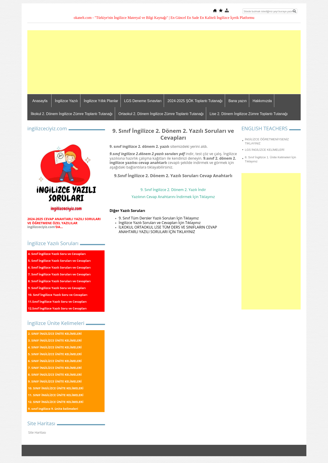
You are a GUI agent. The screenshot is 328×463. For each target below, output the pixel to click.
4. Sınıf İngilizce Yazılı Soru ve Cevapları (57, 254)
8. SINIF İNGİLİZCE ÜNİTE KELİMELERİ (55, 374)
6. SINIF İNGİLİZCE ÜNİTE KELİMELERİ (55, 361)
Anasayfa (40, 101)
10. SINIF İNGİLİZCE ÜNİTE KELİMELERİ (55, 388)
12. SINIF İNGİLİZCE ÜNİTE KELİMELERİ (55, 402)
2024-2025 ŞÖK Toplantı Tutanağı (195, 101)
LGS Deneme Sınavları (143, 101)
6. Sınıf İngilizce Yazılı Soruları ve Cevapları (59, 267)
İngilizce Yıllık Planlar (101, 101)
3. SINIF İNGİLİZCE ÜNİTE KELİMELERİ (55, 340)
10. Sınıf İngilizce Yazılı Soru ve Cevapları (57, 295)
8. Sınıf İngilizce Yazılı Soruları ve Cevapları (59, 281)
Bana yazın (237, 101)
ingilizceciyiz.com (41, 227)
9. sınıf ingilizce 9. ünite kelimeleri (53, 409)
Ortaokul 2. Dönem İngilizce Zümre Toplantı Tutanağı (161, 114)
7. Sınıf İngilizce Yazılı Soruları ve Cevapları (59, 274)
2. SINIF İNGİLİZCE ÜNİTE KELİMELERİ (55, 334)
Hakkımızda (262, 101)
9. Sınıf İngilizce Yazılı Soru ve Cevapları (57, 288)
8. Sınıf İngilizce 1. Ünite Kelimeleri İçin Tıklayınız (270, 159)
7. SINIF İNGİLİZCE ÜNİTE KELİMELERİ (55, 368)
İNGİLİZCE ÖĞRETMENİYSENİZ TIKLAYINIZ (267, 141)
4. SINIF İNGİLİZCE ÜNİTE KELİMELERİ (55, 347)
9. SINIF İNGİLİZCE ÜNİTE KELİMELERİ (55, 381)
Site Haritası (37, 432)
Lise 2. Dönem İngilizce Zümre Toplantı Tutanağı (249, 114)
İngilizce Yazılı (66, 101)
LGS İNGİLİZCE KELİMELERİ (264, 149)
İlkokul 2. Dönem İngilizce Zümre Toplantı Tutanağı (72, 114)
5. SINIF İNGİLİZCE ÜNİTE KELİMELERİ (55, 354)
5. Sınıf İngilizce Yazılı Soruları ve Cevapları (59, 261)
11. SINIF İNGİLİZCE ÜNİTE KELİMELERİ (55, 395)
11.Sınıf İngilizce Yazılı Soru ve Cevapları (57, 301)
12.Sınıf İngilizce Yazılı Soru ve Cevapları (57, 308)
